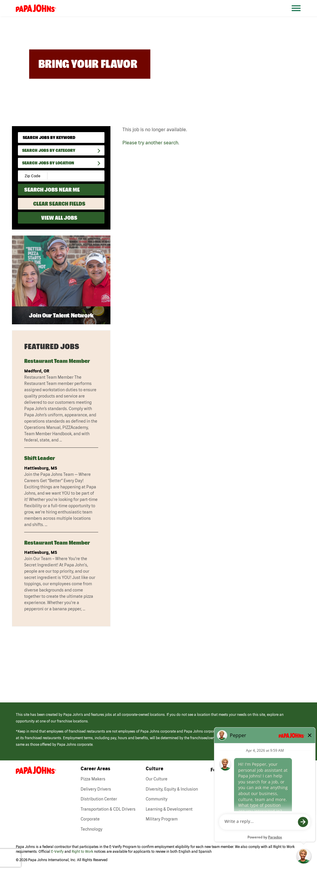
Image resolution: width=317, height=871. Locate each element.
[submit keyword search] (98, 137)
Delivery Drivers (96, 789)
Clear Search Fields (59, 204)
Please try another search (150, 142)
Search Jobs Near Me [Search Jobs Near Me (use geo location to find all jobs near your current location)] (52, 190)
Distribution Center (99, 799)
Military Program (162, 819)
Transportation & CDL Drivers (108, 809)
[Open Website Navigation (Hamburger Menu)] (299, 15)
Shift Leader (39, 458)
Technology (91, 829)
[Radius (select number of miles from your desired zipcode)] (68, 176)
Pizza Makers (93, 779)
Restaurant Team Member (57, 361)
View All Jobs (59, 218)
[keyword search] (61, 137)
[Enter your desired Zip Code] (33, 175)
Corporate (90, 819)
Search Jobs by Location (48, 163)
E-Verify (57, 851)
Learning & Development (169, 809)
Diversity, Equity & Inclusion (172, 789)
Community (156, 799)
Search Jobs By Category (48, 150)
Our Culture (156, 779)
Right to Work (82, 851)
